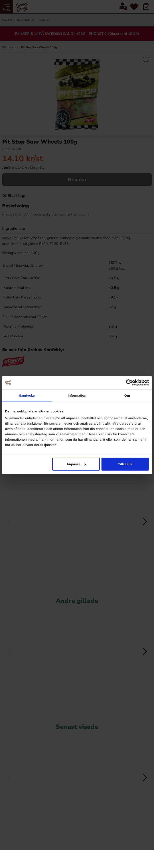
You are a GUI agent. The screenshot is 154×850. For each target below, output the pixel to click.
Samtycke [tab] (27, 395)
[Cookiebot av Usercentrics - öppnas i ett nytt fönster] (129, 382)
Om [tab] (127, 395)
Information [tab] (77, 395)
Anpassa (76, 464)
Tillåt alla (125, 464)
